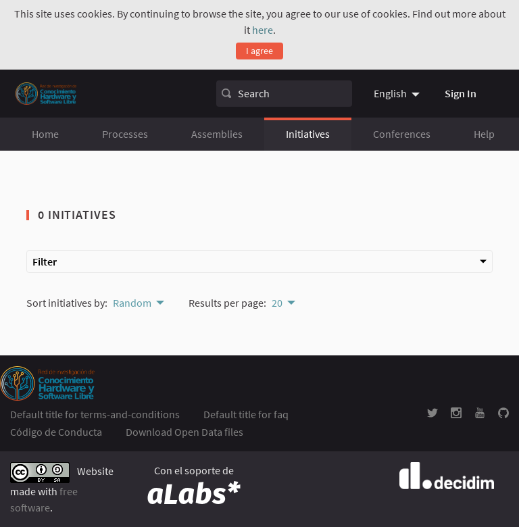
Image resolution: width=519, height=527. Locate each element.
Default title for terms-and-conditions (95, 414)
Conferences (401, 134)
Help (484, 134)
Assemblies (217, 134)
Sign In (460, 93)
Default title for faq (246, 414)
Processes (125, 134)
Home (45, 134)
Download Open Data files (184, 431)
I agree (259, 51)
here (262, 29)
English (390, 93)
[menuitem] (398, 93)
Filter (259, 261)
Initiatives (308, 134)
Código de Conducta (56, 431)
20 (277, 302)
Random (132, 302)
